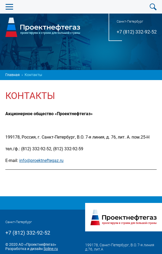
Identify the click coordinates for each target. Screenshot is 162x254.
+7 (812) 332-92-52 (137, 32)
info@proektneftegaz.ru (41, 160)
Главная (12, 75)
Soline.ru (51, 249)
